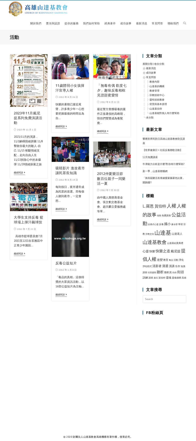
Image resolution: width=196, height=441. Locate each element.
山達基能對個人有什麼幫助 (164, 113)
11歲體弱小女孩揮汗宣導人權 (70, 88)
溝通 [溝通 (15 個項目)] (165, 266)
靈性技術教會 (156, 99)
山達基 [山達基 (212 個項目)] (162, 232)
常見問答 (151, 77)
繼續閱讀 (19, 172)
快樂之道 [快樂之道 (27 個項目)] (163, 251)
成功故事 (151, 72)
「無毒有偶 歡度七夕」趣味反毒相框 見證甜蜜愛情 (112, 90)
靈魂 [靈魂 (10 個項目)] (168, 277)
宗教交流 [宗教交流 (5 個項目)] (149, 234)
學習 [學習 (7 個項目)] (180, 224)
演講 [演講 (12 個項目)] (172, 266)
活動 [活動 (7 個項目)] (176, 259)
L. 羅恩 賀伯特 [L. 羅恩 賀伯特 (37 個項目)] (154, 206)
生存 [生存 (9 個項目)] (177, 266)
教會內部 (154, 81)
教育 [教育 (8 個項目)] (165, 259)
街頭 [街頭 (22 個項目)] (180, 272)
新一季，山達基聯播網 (155, 171)
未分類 (150, 117)
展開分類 (148, 64)
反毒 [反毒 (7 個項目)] (161, 224)
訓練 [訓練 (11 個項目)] (145, 277)
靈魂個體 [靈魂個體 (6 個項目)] (176, 277)
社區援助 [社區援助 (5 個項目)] (152, 272)
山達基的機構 (156, 86)
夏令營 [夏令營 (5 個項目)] (174, 224)
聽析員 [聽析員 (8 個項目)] (168, 272)
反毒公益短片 (66, 263)
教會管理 (154, 90)
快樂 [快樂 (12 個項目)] (152, 251)
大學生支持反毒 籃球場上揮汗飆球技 (28, 219)
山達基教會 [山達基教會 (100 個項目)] (155, 242)
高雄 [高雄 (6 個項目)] (184, 277)
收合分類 (159, 64)
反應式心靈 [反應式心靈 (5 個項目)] (153, 224)
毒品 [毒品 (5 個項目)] (171, 260)
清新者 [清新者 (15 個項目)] (157, 266)
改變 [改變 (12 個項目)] (160, 259)
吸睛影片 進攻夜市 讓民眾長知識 (70, 170)
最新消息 (151, 68)
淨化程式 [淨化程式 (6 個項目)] (147, 266)
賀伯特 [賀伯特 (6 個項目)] (161, 277)
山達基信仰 (155, 108)
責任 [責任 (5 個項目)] (156, 277)
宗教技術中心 (156, 95)
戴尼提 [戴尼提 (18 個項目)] (175, 251)
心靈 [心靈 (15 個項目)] (146, 251)
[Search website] (184, 23)
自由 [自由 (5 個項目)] (174, 272)
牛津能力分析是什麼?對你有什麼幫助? (163, 164)
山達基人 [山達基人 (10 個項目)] (177, 233)
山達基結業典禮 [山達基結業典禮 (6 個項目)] (175, 243)
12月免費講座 (150, 157)
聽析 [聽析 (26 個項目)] (160, 272)
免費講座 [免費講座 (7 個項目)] (166, 215)
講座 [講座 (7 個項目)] (151, 277)
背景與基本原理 (158, 104)
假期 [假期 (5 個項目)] (159, 215)
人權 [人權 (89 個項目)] (171, 206)
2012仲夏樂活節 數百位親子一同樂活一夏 (111, 178)
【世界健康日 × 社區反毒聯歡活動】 (162, 150)
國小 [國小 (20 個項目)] (167, 224)
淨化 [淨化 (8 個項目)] (181, 259)
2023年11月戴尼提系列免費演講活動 (28, 118)
